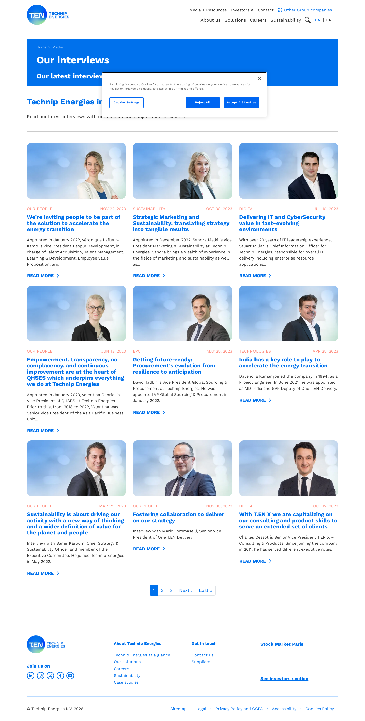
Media (57, 47)
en (318, 19)
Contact (266, 10)
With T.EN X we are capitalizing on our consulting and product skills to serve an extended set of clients (288, 520)
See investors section (284, 678)
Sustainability (127, 675)
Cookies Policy (319, 708)
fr (329, 19)
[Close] (259, 78)
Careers (258, 20)
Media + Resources (208, 10)
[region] (184, 94)
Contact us (202, 655)
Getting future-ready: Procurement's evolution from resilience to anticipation (174, 365)
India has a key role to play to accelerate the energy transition (283, 362)
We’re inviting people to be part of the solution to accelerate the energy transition (73, 223)
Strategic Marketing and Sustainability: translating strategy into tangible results (181, 223)
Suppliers (201, 661)
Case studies (126, 682)
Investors (242, 10)
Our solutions (127, 661)
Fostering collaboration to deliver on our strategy (178, 517)
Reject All (203, 102)
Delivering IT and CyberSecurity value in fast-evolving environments (282, 223)
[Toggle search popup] (308, 20)
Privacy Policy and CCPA (239, 708)
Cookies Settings (127, 102)
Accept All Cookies (241, 102)
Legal (201, 708)
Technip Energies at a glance (142, 655)
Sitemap (178, 708)
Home (41, 47)
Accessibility (284, 708)
